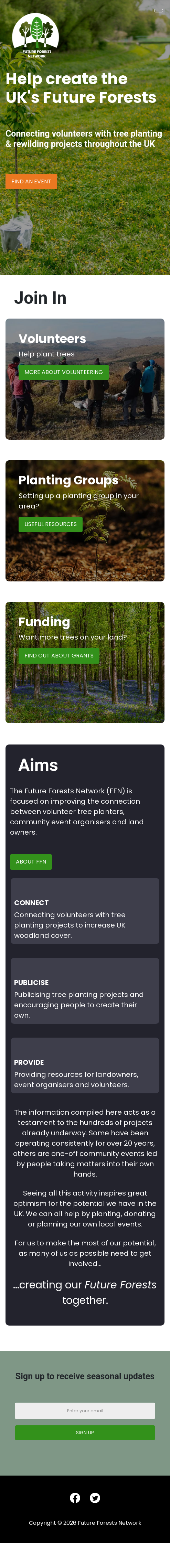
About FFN (31, 862)
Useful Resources (50, 524)
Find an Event (31, 181)
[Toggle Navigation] (158, 10)
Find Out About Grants (59, 656)
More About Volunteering (63, 372)
